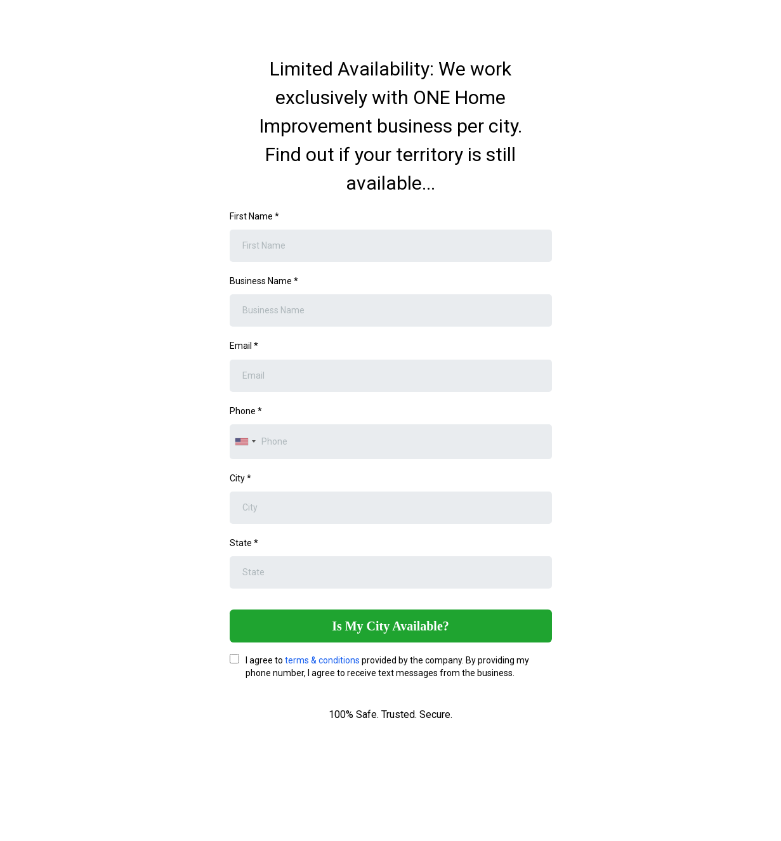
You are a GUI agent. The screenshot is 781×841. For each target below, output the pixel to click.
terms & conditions (322, 660)
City (240, 478)
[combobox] (244, 442)
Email (244, 346)
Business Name (264, 281)
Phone (246, 411)
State (244, 543)
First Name (254, 216)
